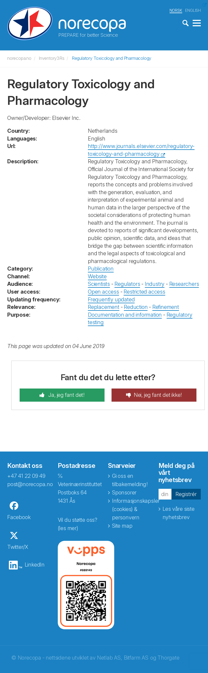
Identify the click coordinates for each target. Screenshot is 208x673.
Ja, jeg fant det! (66, 395)
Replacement (103, 307)
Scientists (99, 284)
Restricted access (144, 292)
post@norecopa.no (30, 484)
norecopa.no (19, 58)
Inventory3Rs (51, 58)
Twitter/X (17, 547)
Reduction (136, 307)
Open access (103, 292)
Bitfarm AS (136, 657)
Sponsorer (124, 492)
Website (97, 276)
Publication (101, 268)
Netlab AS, (109, 657)
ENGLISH (193, 10)
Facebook (18, 517)
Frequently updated (111, 299)
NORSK (176, 10)
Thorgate (168, 657)
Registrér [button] (186, 494)
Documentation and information (125, 315)
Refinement (165, 307)
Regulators (127, 284)
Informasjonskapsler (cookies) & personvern (136, 509)
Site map (122, 526)
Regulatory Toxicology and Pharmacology (111, 58)
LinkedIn (35, 564)
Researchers (184, 284)
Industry (154, 284)
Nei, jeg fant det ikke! (158, 395)
